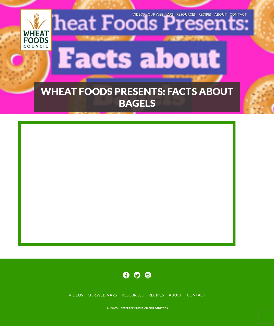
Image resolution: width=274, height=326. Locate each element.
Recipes (205, 14)
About (220, 14)
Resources (186, 14)
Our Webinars (161, 14)
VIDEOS (139, 14)
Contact (238, 14)
